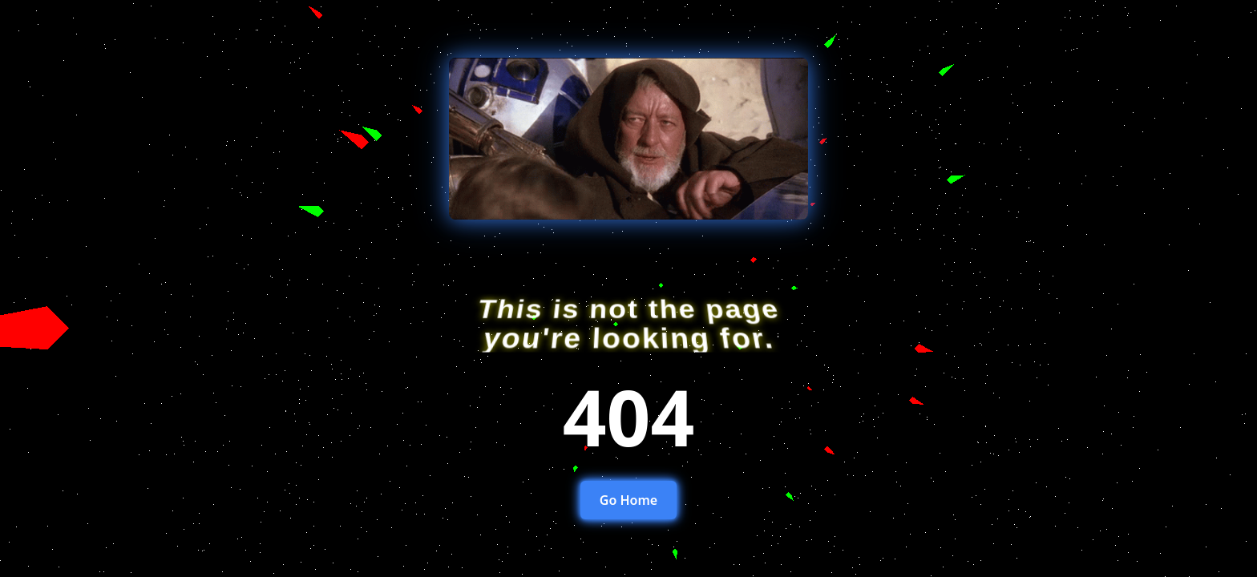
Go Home (628, 500)
